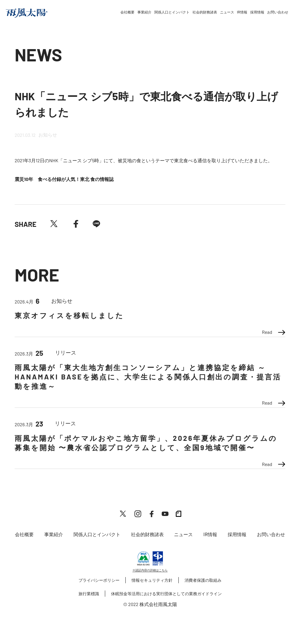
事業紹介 (144, 12)
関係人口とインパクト (172, 12)
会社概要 (127, 12)
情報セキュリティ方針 (152, 580)
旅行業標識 (89, 593)
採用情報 (257, 12)
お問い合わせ (277, 12)
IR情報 (242, 12)
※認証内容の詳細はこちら (150, 570)
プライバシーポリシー (99, 580)
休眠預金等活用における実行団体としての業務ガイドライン (166, 593)
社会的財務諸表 (204, 12)
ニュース (227, 12)
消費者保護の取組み (203, 580)
